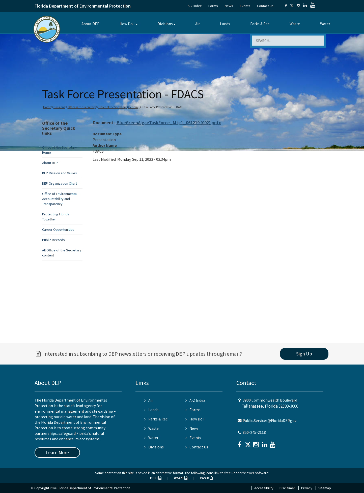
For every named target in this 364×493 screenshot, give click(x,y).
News (229, 6)
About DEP (90, 23)
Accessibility (263, 488)
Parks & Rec (259, 23)
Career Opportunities (58, 229)
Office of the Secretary (82, 107)
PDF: (155, 478)
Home (47, 107)
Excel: (206, 478)
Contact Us (265, 6)
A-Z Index (195, 6)
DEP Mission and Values (59, 173)
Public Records (53, 240)
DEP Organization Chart (59, 183)
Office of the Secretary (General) (118, 107)
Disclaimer (287, 488)
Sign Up (304, 354)
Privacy (306, 488)
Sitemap (324, 488)
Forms (213, 6)
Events (245, 6)
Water (325, 23)
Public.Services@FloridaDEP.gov (269, 420)
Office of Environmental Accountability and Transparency (59, 198)
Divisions (165, 23)
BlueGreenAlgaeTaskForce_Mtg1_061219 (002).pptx (169, 122)
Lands (225, 23)
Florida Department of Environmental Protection (83, 6)
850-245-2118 (254, 432)
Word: (180, 478)
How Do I (127, 23)
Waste (295, 23)
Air (197, 23)
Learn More (57, 452)
